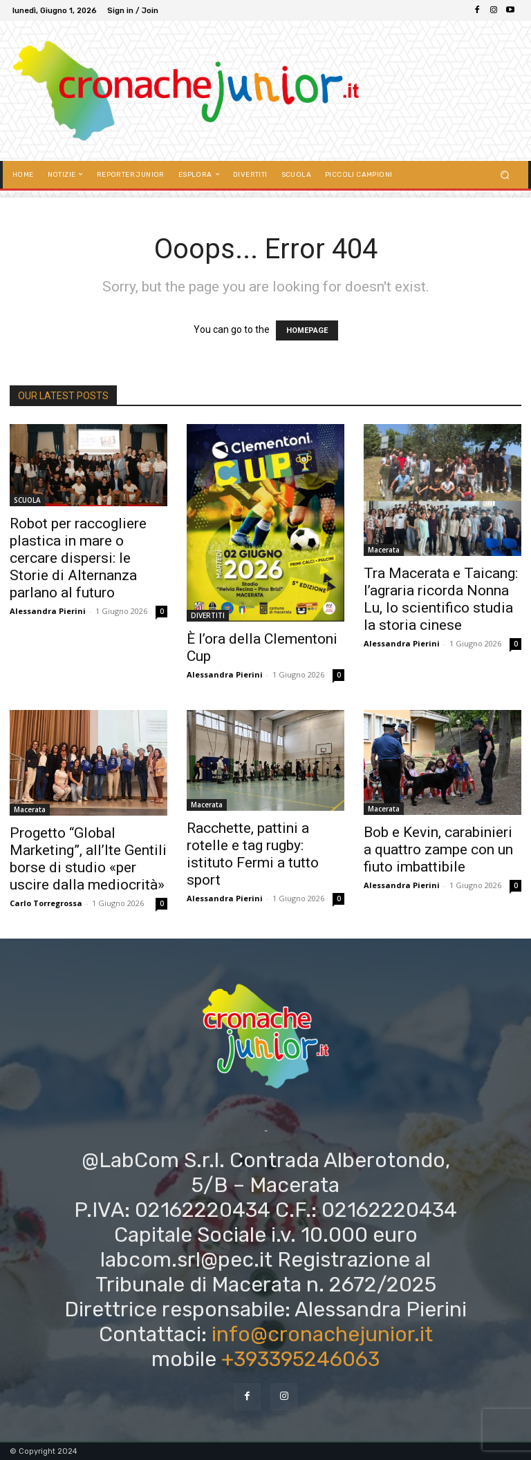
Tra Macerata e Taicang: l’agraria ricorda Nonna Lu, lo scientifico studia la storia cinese (441, 599)
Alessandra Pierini (48, 611)
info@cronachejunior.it (322, 1334)
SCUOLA (27, 500)
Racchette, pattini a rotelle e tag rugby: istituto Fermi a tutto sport (253, 854)
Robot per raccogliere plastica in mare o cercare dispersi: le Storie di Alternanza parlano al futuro (78, 558)
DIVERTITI (208, 615)
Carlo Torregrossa (46, 903)
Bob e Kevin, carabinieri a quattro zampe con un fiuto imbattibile (438, 849)
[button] (505, 174)
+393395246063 (300, 1359)
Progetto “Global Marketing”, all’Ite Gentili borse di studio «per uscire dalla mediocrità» (88, 859)
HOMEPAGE (307, 330)
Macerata (384, 550)
